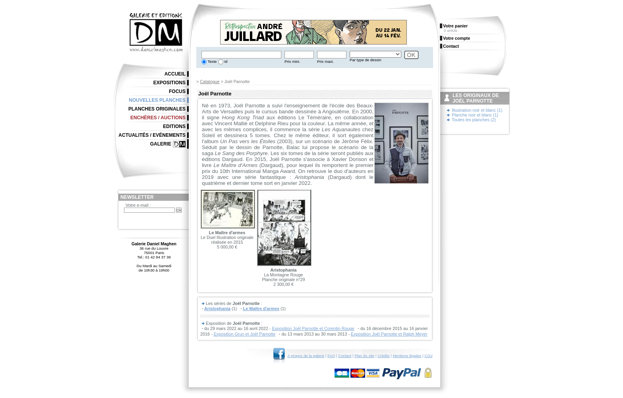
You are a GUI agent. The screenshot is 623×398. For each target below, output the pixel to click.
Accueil (175, 74)
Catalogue (209, 81)
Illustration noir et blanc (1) (477, 110)
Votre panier (455, 25)
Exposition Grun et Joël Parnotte (244, 334)
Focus (177, 91)
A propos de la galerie (306, 355)
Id (225, 61)
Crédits (383, 355)
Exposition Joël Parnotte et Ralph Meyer (389, 334)
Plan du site (364, 355)
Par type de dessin (365, 60)
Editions (174, 126)
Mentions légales (407, 355)
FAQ (331, 355)
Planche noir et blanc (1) (475, 115)
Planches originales (157, 109)
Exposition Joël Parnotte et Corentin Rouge (313, 328)
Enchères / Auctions (158, 117)
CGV (428, 355)
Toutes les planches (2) (474, 119)
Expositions (169, 82)
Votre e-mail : (138, 205)
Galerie (160, 144)
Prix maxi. (325, 61)
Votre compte (456, 38)
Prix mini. (292, 61)
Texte (212, 61)
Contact (344, 355)
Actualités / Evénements (152, 135)
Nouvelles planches (157, 100)
